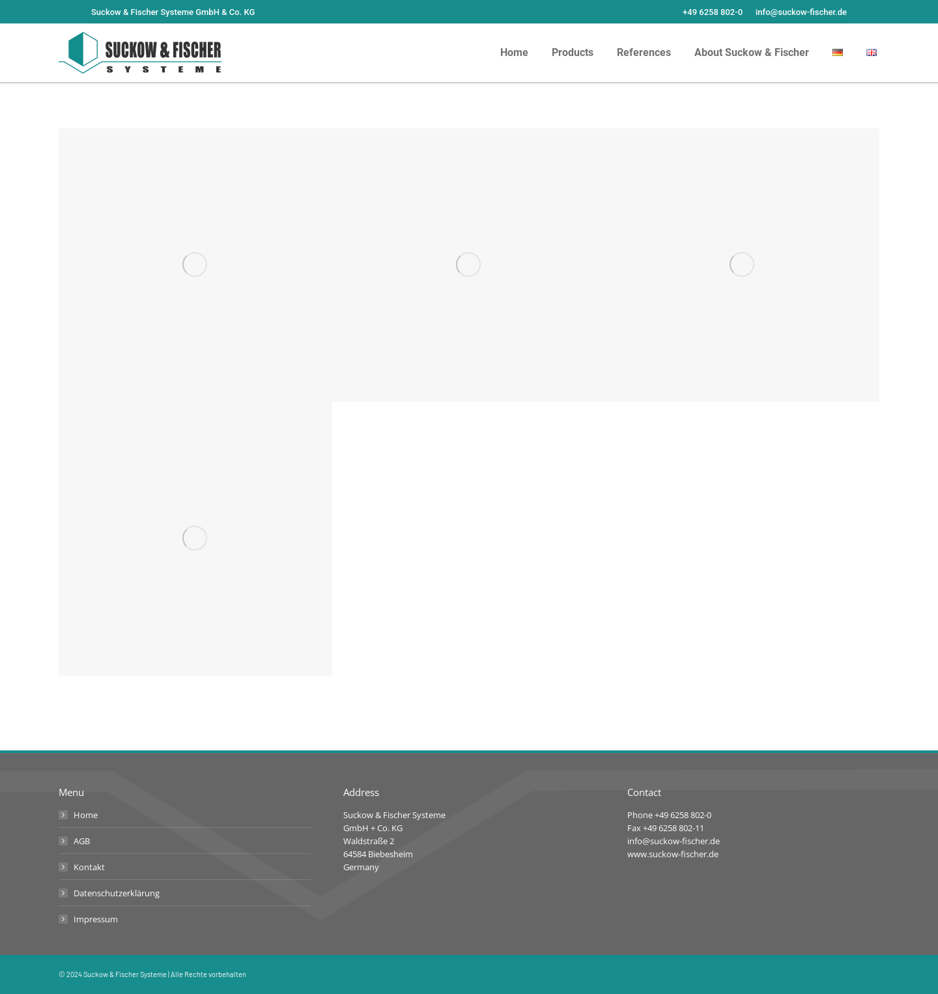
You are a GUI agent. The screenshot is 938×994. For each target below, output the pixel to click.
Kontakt (89, 867)
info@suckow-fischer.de (801, 12)
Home (86, 815)
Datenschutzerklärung (117, 893)
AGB (82, 841)
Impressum (96, 919)
